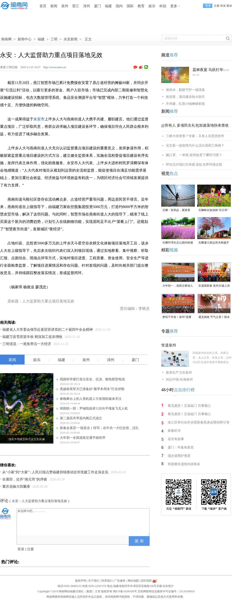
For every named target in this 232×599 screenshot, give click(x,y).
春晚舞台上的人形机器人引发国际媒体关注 (91, 398)
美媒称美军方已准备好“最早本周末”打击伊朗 (92, 389)
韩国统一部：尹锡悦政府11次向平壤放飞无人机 (94, 408)
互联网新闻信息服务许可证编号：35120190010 (166, 591)
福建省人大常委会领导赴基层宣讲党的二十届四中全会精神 (47, 329)
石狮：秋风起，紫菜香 (176, 210)
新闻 (53, 6)
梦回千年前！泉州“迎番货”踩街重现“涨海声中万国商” (177, 317)
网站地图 (133, 580)
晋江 (75, 6)
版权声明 (80, 580)
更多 (173, 6)
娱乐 (151, 6)
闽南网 (6, 39)
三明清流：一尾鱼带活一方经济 (26, 344)
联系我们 (107, 580)
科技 (162, 6)
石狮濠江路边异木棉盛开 (213, 242)
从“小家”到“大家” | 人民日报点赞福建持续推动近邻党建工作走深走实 (55, 472)
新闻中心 (25, 39)
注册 (216, 5)
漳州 (86, 6)
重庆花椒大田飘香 (16, 486)
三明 (54, 39)
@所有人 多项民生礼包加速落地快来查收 (195, 125)
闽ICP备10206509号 (125, 591)
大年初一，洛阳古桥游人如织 (177, 286)
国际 (130, 6)
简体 (223, 5)
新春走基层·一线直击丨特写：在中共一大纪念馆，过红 (99, 428)
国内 (119, 6)
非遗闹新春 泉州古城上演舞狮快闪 (214, 286)
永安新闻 (70, 39)
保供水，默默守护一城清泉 (185, 90)
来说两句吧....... (83, 522)
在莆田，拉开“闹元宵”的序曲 (24, 479)
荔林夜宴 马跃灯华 (208, 70)
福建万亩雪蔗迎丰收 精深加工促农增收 (32, 337)
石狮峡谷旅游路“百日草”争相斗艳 (213, 210)
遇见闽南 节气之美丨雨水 (214, 317)
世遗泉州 (168, 345)
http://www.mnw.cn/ (54, 67)
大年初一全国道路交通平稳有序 (82, 437)
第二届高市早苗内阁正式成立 (81, 418)
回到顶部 (146, 580)
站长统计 (168, 586)
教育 (141, 6)
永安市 (39, 119)
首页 (42, 6)
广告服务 (120, 580)
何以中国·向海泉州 (179, 379)
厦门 (97, 6)
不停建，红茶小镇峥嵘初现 (185, 104)
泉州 (64, 6)
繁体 (229, 5)
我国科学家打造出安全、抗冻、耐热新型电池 (92, 379)
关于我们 (93, 580)
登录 (20, 549)
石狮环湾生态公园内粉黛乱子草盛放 (177, 243)
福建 (108, 6)
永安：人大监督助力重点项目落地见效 (39, 501)
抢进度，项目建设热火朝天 (185, 97)
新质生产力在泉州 (179, 372)
